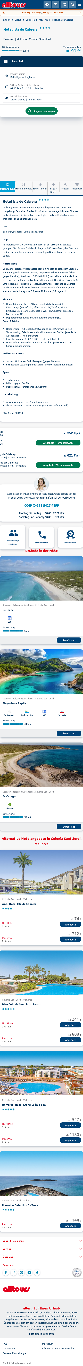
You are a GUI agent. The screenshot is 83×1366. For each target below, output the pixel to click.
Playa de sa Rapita (15, 703)
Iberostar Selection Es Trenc (20, 1205)
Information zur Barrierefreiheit (59, 1348)
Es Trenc (8, 610)
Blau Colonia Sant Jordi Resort (22, 1004)
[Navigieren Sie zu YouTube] (29, 1272)
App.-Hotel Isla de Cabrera (19, 904)
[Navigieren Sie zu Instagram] (14, 1272)
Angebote (70, 924)
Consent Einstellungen (15, 1353)
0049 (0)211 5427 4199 (41, 505)
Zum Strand (69, 640)
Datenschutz (9, 1348)
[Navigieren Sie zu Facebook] (6, 1272)
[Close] (80, 12)
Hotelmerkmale (23, 186)
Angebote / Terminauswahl (58, 443)
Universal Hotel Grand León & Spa (24, 1104)
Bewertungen (39, 186)
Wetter (65, 186)
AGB (5, 1343)
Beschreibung (7, 186)
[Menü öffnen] (80, 4)
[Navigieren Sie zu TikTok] (37, 1272)
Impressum (47, 1343)
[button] (41, 1241)
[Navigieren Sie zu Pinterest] (21, 1272)
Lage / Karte (53, 187)
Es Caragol (9, 796)
